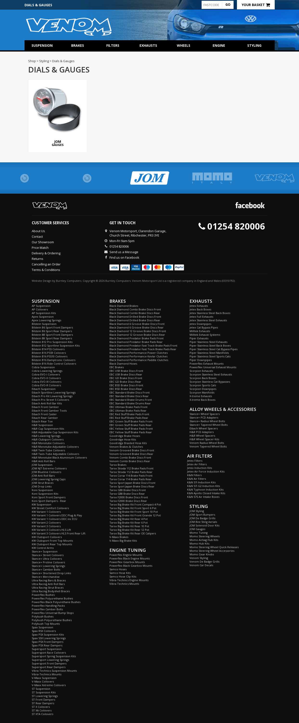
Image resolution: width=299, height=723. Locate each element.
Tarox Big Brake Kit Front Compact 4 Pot (135, 504)
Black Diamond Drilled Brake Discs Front (135, 316)
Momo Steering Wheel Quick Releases (214, 547)
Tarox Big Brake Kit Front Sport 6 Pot (132, 508)
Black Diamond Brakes (123, 306)
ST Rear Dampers (43, 703)
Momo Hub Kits (199, 543)
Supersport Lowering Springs (50, 660)
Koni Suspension (42, 490)
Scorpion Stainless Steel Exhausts (211, 374)
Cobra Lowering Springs (47, 371)
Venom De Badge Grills (204, 561)
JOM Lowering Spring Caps (48, 479)
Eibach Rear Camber (45, 418)
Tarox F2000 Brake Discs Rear (128, 501)
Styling (254, 45)
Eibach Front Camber (45, 407)
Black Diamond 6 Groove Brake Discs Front (137, 324)
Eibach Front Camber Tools (49, 410)
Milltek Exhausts (200, 331)
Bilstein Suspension (44, 324)
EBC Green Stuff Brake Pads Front (131, 421)
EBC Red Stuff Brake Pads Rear (128, 418)
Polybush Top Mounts (46, 623)
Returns (37, 258)
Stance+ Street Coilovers (48, 555)
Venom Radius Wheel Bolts (207, 443)
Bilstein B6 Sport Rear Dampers (52, 331)
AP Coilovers (40, 309)
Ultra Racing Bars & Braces (49, 580)
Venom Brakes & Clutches (126, 446)
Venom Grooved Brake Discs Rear (131, 454)
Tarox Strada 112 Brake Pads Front (131, 468)
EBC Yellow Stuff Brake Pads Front (131, 428)
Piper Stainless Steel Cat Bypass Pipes (213, 349)
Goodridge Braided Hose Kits (128, 443)
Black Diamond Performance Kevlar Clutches (138, 356)
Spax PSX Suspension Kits (48, 634)
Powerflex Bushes (43, 595)
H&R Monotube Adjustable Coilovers (55, 446)
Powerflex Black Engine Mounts (129, 558)
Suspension (42, 45)
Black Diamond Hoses (123, 363)
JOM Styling (197, 511)
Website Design (41, 281)
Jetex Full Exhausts (201, 316)
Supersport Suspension (47, 649)
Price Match (40, 247)
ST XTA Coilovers (42, 714)
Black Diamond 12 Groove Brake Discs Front (137, 331)
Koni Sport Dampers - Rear (49, 501)
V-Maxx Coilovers (43, 681)
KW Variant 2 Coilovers (46, 522)
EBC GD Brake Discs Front (125, 378)
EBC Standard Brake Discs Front (129, 392)
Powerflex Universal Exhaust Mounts (213, 367)
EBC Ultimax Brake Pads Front (128, 407)
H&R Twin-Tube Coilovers (48, 450)
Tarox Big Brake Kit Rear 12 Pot (129, 530)
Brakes (77, 45)
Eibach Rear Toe (42, 421)
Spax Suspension (42, 627)
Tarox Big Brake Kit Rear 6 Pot (128, 522)
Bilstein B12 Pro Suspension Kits (52, 342)
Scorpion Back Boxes (203, 378)
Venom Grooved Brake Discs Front (131, 450)
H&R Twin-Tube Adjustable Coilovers (55, 454)
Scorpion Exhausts (201, 371)
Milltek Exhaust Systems (205, 334)
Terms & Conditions (46, 270)
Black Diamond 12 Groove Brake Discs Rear (137, 334)
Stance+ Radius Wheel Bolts (207, 421)
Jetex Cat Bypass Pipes (204, 327)
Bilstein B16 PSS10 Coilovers (49, 356)
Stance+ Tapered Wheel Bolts (209, 425)
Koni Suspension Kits (45, 493)
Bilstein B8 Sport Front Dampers (52, 334)
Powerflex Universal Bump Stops (53, 613)
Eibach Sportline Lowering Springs (54, 392)
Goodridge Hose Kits (122, 439)
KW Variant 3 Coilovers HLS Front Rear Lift (58, 533)
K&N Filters (194, 475)
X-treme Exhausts (201, 396)
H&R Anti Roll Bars (43, 461)
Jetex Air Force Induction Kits (205, 471)
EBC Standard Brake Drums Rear (130, 403)
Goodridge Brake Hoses (124, 436)
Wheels (183, 45)
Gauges (57, 113)
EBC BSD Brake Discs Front (126, 385)
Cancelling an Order (46, 264)
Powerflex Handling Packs (48, 605)
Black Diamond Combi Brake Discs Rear (134, 313)
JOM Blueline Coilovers (46, 472)
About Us (38, 231)
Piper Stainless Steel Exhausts (208, 342)
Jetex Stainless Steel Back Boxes (210, 313)
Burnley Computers (68, 281)
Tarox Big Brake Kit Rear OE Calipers (132, 533)
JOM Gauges (197, 529)
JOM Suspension (42, 465)
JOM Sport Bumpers (202, 514)
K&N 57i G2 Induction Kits (203, 486)
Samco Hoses (118, 569)
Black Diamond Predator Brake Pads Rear (136, 342)
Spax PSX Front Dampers (47, 642)
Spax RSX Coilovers (44, 631)
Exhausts (148, 45)
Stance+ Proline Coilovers (48, 562)
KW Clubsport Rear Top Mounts (52, 544)
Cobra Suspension (43, 367)
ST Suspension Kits (44, 692)
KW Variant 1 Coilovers (46, 511)
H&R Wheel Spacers (202, 435)
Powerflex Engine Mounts (125, 555)
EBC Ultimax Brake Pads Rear (127, 410)
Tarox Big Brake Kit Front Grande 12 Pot (135, 515)
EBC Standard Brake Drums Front (130, 399)
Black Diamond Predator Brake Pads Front (136, 338)
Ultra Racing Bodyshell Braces (51, 591)
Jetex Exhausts (199, 306)
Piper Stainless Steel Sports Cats (210, 356)
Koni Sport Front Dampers (48, 497)
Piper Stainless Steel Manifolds (209, 353)
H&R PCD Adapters (202, 432)
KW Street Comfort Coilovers (50, 508)
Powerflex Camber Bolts (47, 609)
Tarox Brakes (117, 465)
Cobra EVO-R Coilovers (46, 385)
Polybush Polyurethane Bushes (52, 620)
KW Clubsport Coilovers (47, 537)
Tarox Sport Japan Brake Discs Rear (131, 486)
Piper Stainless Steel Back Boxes (210, 345)
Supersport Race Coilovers (49, 652)
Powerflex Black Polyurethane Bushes (56, 602)
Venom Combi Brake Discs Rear (129, 461)
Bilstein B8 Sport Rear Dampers (52, 338)
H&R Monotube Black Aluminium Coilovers (59, 457)
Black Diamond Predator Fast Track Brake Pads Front (143, 345)
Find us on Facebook (124, 257)
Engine (219, 45)
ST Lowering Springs (45, 696)
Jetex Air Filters (197, 464)
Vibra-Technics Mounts (46, 674)
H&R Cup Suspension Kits (48, 428)
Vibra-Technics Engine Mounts (128, 580)
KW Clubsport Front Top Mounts (52, 540)
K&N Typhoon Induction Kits (205, 489)
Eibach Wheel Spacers (204, 428)
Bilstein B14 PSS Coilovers (48, 349)
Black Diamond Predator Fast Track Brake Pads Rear (142, 349)
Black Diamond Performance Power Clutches (138, 353)
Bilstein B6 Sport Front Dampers (52, 327)
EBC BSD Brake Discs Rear (125, 389)
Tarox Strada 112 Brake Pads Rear (131, 472)
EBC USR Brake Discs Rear (125, 374)
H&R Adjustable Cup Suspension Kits (55, 432)
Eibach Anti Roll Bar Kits (47, 403)
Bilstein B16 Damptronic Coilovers (53, 360)
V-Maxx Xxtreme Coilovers (49, 685)
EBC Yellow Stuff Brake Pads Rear (130, 432)
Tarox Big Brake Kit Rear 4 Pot (128, 519)
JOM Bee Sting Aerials (203, 522)
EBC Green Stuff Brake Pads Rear (130, 425)
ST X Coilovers (41, 707)
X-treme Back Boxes (202, 399)
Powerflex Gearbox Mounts (127, 562)
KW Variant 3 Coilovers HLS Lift (51, 530)
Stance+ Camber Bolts (46, 569)
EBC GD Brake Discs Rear (125, 381)
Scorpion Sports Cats (203, 385)
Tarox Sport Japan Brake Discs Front (132, 483)
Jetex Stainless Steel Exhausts (208, 320)
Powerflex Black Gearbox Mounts (130, 565)
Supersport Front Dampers (49, 663)
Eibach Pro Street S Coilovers (50, 399)
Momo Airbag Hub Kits (204, 540)
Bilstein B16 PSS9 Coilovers (49, 353)
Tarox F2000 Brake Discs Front (128, 497)
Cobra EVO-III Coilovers (46, 381)
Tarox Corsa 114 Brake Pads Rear (130, 479)
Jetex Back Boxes (200, 309)
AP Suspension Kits (44, 313)
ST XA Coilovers (41, 710)
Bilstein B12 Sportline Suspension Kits (56, 345)
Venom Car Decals (201, 565)
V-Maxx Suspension (44, 678)
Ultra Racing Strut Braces (48, 587)
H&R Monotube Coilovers (48, 443)
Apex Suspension (43, 316)
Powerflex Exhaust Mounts (206, 363)
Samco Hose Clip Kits (122, 576)
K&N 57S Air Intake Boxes (203, 497)
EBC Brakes (116, 367)
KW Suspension (41, 504)
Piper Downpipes (201, 360)
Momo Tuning (199, 532)
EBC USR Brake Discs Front (126, 371)
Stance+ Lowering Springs (48, 566)
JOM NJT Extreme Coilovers (49, 468)
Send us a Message (123, 252)
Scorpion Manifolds (202, 392)
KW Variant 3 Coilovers (46, 526)
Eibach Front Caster (44, 414)
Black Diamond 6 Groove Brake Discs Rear (136, 327)
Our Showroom (43, 242)
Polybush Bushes (42, 616)
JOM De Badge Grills (202, 518)
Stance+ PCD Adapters (204, 417)
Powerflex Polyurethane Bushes (52, 598)
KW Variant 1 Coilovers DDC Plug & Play (57, 515)
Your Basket (256, 4)
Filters (112, 45)
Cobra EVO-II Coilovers (46, 378)
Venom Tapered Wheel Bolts (208, 446)
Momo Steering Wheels (205, 536)
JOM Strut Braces (42, 483)
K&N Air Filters (196, 478)
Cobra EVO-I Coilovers (46, 374)
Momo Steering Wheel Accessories (212, 550)
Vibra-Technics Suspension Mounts (54, 670)
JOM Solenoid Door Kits (204, 525)
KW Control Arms (43, 548)
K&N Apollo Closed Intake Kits (206, 493)
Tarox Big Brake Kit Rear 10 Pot (129, 526)
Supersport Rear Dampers (48, 667)
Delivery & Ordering (46, 253)
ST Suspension (41, 688)
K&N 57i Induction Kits (201, 482)
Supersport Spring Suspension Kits (54, 656)
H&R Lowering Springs (46, 436)
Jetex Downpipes (200, 324)
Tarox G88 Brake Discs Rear (127, 493)
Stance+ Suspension (44, 551)
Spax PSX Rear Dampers (47, 645)
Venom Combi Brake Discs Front (130, 457)
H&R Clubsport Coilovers (48, 439)
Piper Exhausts (199, 338)
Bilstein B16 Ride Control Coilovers (54, 363)
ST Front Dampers (43, 699)
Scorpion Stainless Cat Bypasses (210, 381)
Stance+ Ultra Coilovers (47, 558)
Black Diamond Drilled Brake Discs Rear (134, 320)
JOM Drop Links (41, 486)
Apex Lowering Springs (46, 320)
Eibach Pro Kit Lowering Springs (52, 396)
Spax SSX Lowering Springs (49, 638)
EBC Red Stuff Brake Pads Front (129, 414)
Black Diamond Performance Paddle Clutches (138, 360)
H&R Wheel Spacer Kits (204, 439)
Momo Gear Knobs (202, 554)
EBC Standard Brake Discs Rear (129, 396)
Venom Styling (199, 558)
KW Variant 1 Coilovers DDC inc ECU (54, 519)
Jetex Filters (194, 460)
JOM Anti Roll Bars (43, 475)
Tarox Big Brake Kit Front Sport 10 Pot (133, 511)
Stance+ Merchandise (46, 576)
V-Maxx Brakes (118, 537)
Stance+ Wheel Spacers (205, 414)
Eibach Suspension (44, 389)
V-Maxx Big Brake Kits (123, 540)
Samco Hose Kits (120, 573)
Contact (37, 236)
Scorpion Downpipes (203, 389)
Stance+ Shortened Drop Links (51, 573)
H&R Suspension (42, 425)
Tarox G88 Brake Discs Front (127, 490)
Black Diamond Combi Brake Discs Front (135, 309)
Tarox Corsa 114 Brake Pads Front (131, 475)
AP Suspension (41, 306)
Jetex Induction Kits (199, 468)
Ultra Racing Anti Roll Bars (48, 584)
